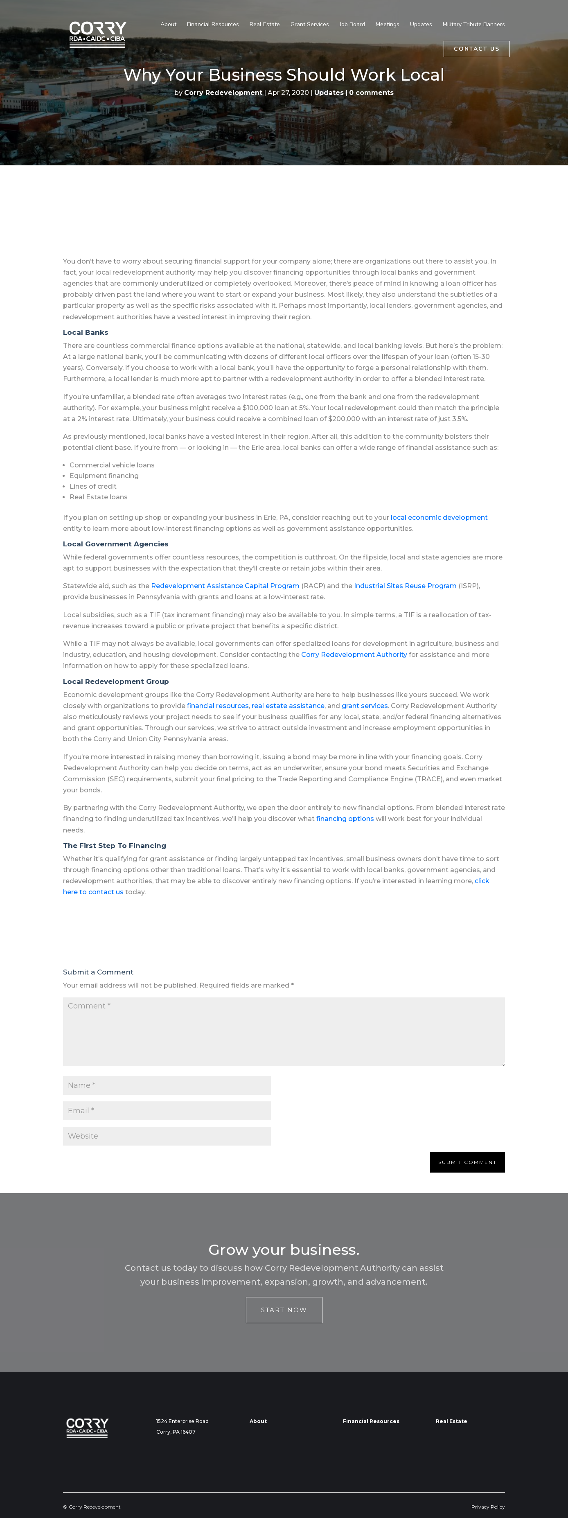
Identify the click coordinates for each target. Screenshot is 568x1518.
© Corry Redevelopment (92, 1507)
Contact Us (477, 49)
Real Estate (265, 25)
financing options (345, 819)
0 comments (371, 93)
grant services (365, 706)
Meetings (387, 25)
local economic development (439, 517)
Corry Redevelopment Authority (354, 655)
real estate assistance (288, 706)
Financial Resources (213, 25)
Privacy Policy (488, 1507)
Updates (421, 25)
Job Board (352, 25)
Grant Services (310, 25)
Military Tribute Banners (474, 25)
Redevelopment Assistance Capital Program (225, 586)
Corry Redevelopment (223, 93)
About (168, 25)
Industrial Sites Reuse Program (405, 586)
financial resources (218, 706)
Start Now (284, 1310)
